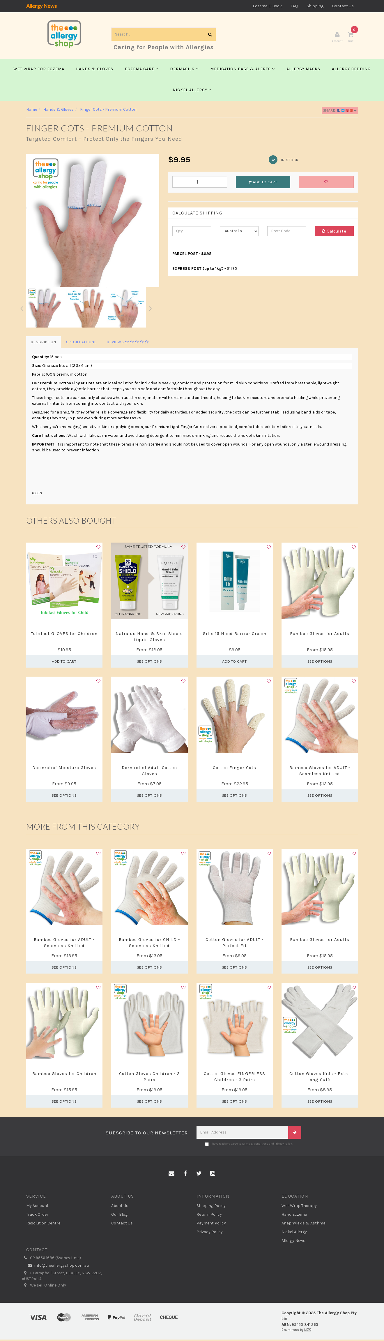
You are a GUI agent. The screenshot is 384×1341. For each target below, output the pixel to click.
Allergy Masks (303, 70)
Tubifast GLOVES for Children (64, 635)
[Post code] (286, 232)
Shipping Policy (211, 1206)
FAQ (294, 5)
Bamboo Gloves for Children (64, 1075)
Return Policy (209, 1215)
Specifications (81, 343)
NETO (307, 1331)
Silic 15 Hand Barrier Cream (234, 635)
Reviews (128, 343)
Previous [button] (22, 309)
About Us (119, 1206)
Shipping (315, 5)
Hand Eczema (294, 1215)
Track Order (37, 1215)
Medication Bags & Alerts (242, 70)
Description (43, 343)
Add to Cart (262, 183)
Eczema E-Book (267, 5)
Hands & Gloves (94, 70)
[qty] (191, 232)
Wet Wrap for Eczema (38, 70)
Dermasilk (184, 70)
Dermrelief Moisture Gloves (64, 769)
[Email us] (171, 1175)
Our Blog (119, 1215)
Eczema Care (141, 70)
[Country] (239, 232)
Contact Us (343, 5)
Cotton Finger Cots (234, 769)
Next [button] (150, 309)
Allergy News (41, 6)
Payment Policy (211, 1224)
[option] (93, 222)
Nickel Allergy (192, 91)
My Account (37, 1206)
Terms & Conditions (255, 1145)
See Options (149, 663)
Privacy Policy (283, 1145)
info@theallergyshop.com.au (57, 1267)
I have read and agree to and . (249, 1145)
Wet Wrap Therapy (299, 1206)
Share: (340, 112)
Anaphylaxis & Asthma (303, 1224)
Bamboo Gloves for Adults (319, 635)
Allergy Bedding (351, 70)
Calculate (334, 232)
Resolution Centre (43, 1224)
